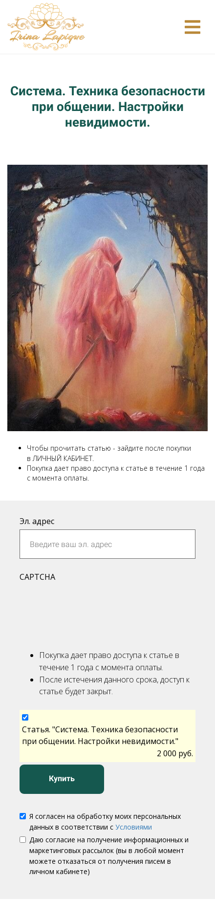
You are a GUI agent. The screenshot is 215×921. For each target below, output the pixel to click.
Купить (62, 778)
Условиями (133, 827)
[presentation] (94, 610)
